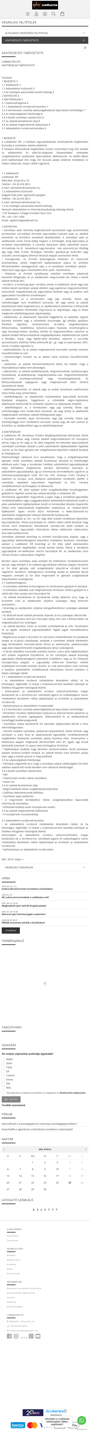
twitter (24, 1337)
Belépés (11, 1255)
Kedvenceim (13, 1273)
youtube (38, 1336)
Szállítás (11, 1302)
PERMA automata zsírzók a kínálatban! (23, 922)
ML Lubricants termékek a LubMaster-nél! (25, 897)
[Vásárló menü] (45, 13)
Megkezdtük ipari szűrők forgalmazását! (24, 905)
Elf (7, 1071)
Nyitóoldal (12, 1235)
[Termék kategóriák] (27, 13)
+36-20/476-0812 (18, 1326)
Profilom (11, 1264)
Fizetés (11, 1297)
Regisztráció (13, 1259)
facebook (9, 1336)
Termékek (12, 1240)
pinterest (31, 1336)
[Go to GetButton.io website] (81, 1429)
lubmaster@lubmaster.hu (24, 1330)
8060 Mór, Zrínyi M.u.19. (22, 1321)
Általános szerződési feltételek (24, 1288)
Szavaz (13, 1099)
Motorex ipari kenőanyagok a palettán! (24, 914)
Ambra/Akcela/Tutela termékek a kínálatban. (27, 889)
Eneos (9, 1079)
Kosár (10, 1269)
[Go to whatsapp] (81, 1420)
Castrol (10, 1075)
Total (9, 1067)
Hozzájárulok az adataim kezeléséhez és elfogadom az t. (46, 1092)
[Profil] (36, 13)
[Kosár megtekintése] (62, 13)
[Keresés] (53, 13)
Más (8, 1087)
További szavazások (13, 1105)
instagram (16, 1336)
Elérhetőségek (15, 1306)
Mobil (9, 1059)
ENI (8, 1083)
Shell (9, 1063)
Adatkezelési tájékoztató (21, 1293)
